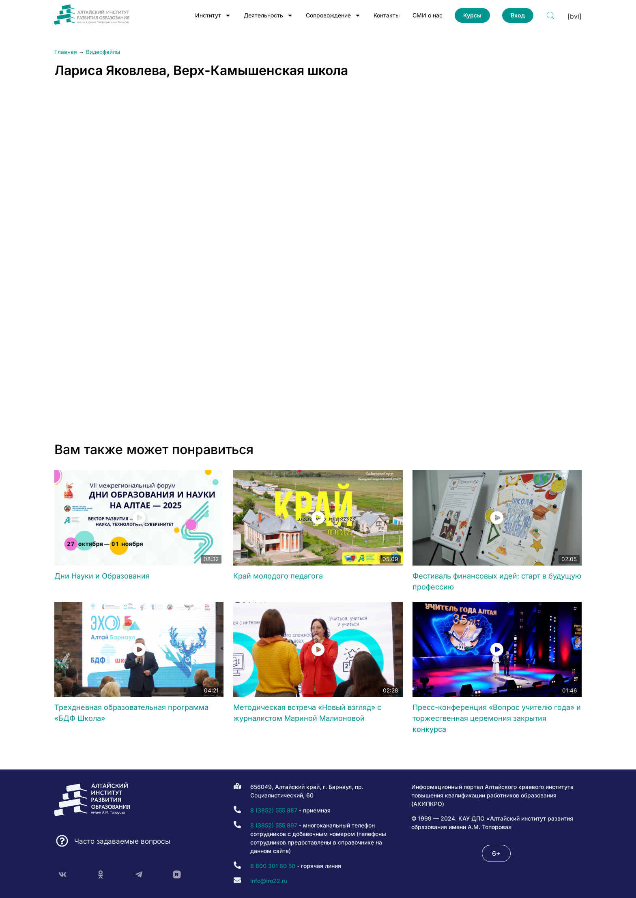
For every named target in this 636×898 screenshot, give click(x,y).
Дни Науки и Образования (102, 576)
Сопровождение (333, 15)
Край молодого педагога (278, 576)
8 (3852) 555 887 (273, 810)
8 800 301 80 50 (272, 865)
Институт (213, 15)
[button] (496, 853)
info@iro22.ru (268, 880)
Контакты (387, 15)
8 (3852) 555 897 (273, 825)
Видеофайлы (103, 52)
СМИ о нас (428, 15)
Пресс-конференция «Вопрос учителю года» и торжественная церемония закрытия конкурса (497, 718)
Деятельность (268, 15)
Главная (65, 52)
